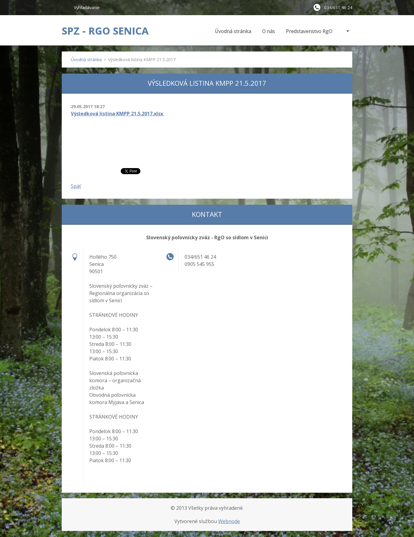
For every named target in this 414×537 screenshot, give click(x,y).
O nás (268, 31)
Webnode (229, 521)
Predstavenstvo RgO (309, 31)
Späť (76, 186)
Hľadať (65, 7)
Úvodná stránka (233, 31)
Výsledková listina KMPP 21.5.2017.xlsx (117, 113)
